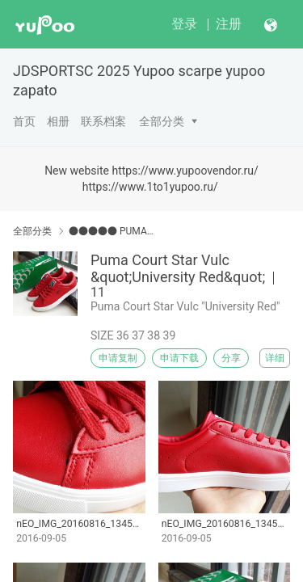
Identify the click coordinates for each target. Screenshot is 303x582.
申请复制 (118, 358)
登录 (184, 24)
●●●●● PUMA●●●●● (111, 231)
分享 (231, 358)
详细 (274, 358)
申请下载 (179, 358)
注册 (229, 24)
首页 (24, 121)
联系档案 (103, 121)
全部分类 (161, 121)
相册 (58, 121)
